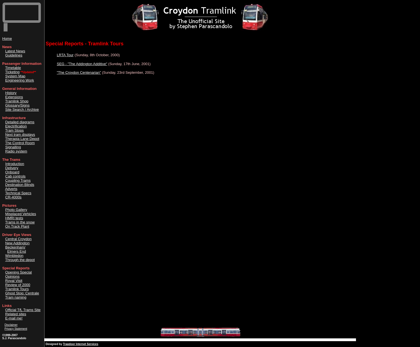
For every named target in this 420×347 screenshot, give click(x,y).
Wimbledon (14, 256)
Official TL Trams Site (23, 310)
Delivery (11, 168)
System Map (15, 76)
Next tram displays (20, 134)
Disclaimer (11, 324)
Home (7, 38)
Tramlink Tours (17, 289)
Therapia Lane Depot (22, 139)
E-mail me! (14, 318)
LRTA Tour (65, 55)
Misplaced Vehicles (20, 214)
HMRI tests (14, 218)
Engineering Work (19, 80)
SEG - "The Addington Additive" (82, 64)
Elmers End (16, 251)
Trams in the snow (20, 222)
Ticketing (12, 72)
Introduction (14, 164)
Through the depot (20, 260)
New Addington (17, 243)
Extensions (14, 97)
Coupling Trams (18, 180)
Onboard (12, 172)
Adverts (11, 189)
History (10, 93)
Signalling (13, 147)
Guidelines (13, 55)
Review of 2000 (17, 285)
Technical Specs (18, 193)
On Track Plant (17, 226)
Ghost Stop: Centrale (22, 293)
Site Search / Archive (22, 109)
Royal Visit (13, 281)
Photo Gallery (16, 210)
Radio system (16, 151)
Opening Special (18, 272)
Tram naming (15, 297)
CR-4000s (13, 197)
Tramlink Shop (16, 101)
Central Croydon (18, 239)
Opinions (12, 276)
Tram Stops (14, 130)
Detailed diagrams (20, 122)
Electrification (16, 126)
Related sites (15, 314)
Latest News (15, 51)
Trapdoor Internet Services (80, 344)
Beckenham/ (15, 247)
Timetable (13, 68)
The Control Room (20, 143)
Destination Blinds (19, 185)
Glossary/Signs (17, 105)
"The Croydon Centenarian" (79, 72)
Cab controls (15, 176)
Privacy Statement (15, 328)
